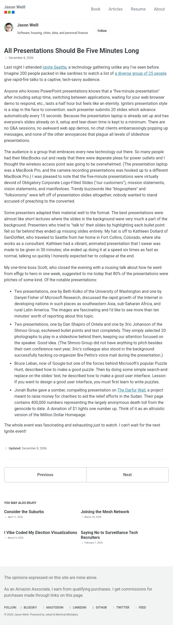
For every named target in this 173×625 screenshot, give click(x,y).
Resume (138, 9)
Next (127, 474)
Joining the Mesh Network (105, 511)
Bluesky (28, 607)
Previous (45, 474)
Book (95, 9)
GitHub (99, 607)
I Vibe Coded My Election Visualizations (40, 532)
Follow (102, 31)
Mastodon (52, 607)
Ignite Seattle (54, 67)
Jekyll (48, 614)
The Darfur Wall (131, 390)
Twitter (120, 607)
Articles (115, 9)
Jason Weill (14, 9)
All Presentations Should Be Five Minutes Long (71, 51)
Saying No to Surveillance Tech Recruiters (109, 535)
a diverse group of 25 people (141, 73)
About (159, 9)
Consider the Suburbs (24, 511)
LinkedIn (77, 607)
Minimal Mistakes (67, 614)
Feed (140, 607)
